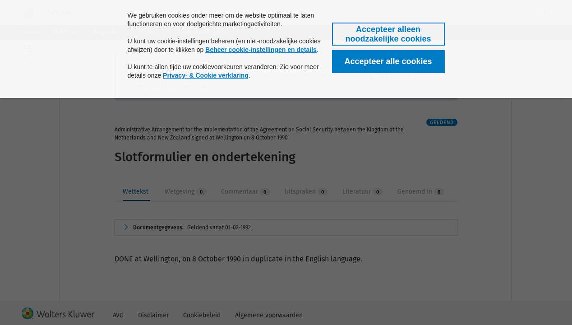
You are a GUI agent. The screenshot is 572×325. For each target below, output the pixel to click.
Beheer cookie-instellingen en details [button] (261, 49)
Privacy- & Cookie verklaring (206, 75)
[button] (388, 34)
